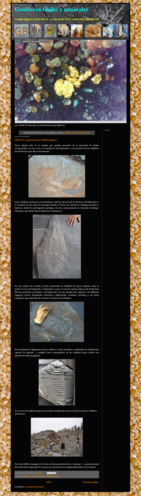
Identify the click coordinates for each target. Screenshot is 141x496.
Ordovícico (41, 476)
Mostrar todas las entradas (77, 132)
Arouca (26, 476)
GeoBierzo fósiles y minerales (51, 9)
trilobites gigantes (52, 476)
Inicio (48, 482)
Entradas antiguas (90, 482)
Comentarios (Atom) (35, 487)
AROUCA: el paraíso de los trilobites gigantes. (36, 140)
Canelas (33, 476)
